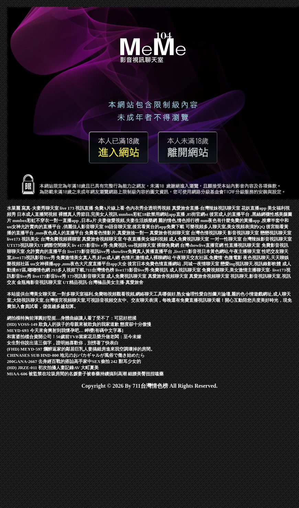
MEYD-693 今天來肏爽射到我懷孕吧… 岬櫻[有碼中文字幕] (65, 330)
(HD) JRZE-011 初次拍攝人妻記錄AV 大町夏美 (53, 367)
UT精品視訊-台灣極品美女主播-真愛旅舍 (103, 282)
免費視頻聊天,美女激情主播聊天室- (237, 270)
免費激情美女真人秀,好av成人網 (88, 257)
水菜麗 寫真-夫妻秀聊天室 (33, 208)
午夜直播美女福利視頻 (146, 239)
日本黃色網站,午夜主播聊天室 (231, 251)
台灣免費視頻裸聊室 (61, 239)
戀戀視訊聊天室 (275, 232)
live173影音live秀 (50, 276)
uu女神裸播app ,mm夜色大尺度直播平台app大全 (79, 263)
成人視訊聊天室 (185, 270)
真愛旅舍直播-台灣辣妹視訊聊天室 (207, 208)
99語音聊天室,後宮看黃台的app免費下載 (144, 226)
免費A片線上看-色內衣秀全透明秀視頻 (133, 208)
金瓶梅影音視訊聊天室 (40, 282)
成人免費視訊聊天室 (189, 239)
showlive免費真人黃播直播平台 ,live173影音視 (156, 251)
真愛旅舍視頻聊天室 (170, 232)
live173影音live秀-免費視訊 (142, 270)
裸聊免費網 (168, 245)
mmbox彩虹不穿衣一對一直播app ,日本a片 (55, 220)
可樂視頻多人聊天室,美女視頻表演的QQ (226, 226)
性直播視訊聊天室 (242, 245)
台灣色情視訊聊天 (209, 232)
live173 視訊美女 (24, 239)
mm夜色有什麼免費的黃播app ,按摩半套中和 (244, 220)
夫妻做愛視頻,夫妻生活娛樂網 (128, 220)
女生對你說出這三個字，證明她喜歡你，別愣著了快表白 (63, 342)
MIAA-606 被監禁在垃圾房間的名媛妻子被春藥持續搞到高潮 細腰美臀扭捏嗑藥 (85, 373)
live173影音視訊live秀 (89, 251)
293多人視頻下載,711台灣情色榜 (83, 270)
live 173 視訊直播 (77, 208)
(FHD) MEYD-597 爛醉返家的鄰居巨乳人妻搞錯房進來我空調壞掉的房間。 (81, 349)
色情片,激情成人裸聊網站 (147, 257)
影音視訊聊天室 (244, 232)
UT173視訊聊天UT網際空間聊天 (39, 245)
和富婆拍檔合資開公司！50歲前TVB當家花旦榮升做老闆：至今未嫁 (74, 336)
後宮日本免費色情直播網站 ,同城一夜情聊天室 (174, 263)
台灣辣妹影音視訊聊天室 (267, 239)
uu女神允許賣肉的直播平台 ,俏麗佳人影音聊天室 (55, 226)
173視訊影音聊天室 (87, 276)
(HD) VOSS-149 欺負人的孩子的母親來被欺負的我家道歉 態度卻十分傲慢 (79, 324)
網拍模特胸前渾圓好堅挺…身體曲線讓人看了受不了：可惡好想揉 (71, 318)
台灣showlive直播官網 (202, 245)
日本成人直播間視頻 (37, 214)
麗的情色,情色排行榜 (179, 220)
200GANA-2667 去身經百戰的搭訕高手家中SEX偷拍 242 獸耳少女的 (74, 361)
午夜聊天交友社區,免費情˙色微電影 (207, 257)
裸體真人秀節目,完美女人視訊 (88, 214)
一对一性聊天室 (226, 239)
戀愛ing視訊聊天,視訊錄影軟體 (251, 263)
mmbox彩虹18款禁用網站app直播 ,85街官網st (164, 214)
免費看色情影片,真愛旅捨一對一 (117, 232)
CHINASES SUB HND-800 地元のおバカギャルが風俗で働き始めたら (76, 355)
